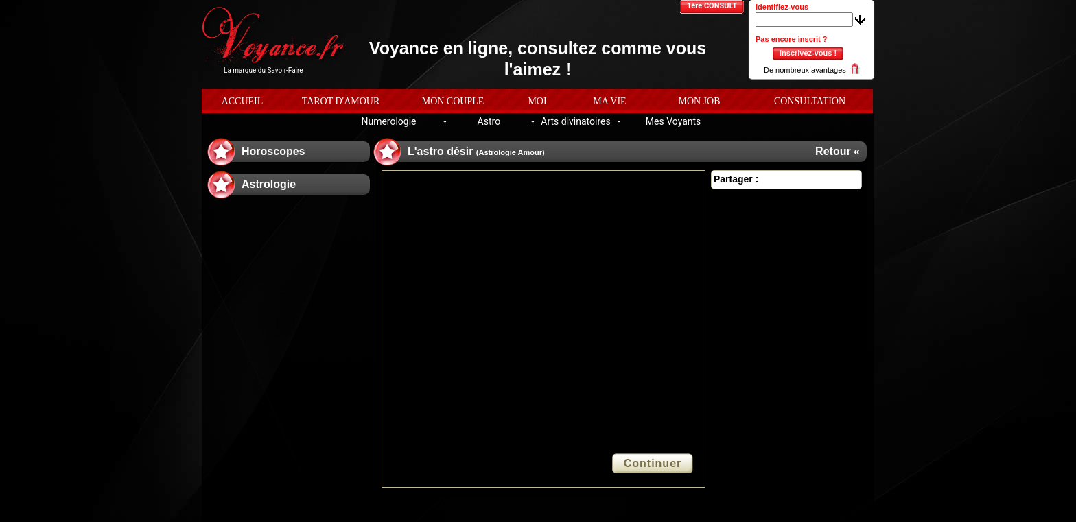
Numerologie (388, 121)
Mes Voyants (673, 121)
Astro (489, 121)
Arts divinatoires (575, 121)
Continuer (653, 463)
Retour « (837, 151)
